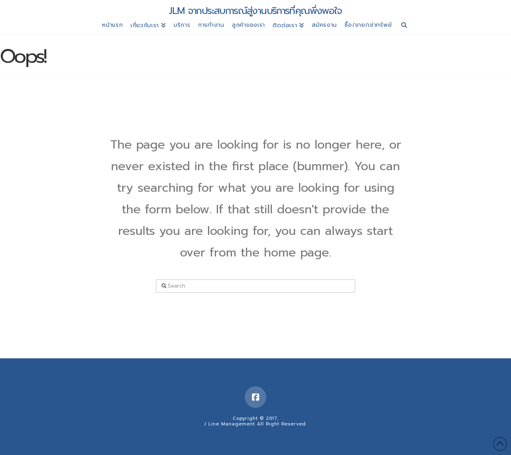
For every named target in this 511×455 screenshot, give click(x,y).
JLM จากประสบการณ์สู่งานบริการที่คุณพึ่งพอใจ (255, 11)
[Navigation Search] (404, 26)
